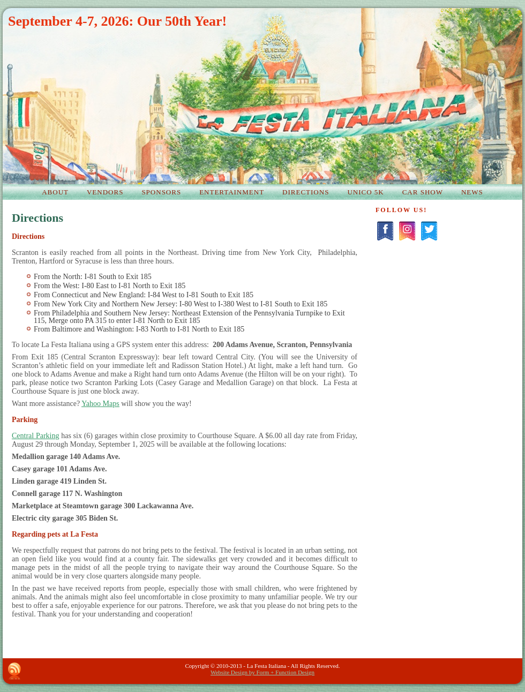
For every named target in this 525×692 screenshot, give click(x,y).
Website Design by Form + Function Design (262, 672)
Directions (37, 217)
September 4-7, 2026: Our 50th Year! (117, 21)
